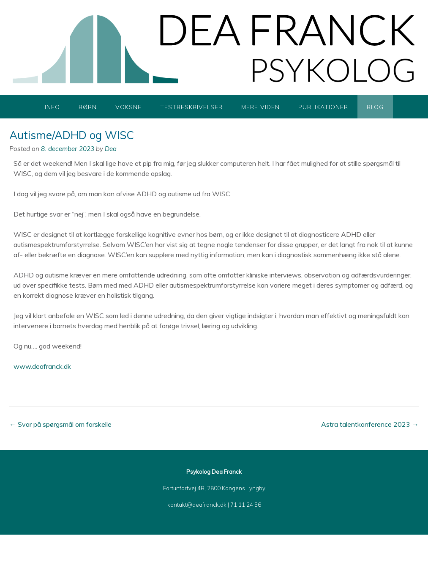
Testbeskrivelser (191, 107)
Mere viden (260, 107)
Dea (111, 149)
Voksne (128, 107)
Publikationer (323, 107)
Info (52, 107)
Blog (375, 107)
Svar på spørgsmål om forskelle (60, 424)
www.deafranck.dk (42, 366)
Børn (88, 107)
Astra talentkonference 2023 (370, 424)
